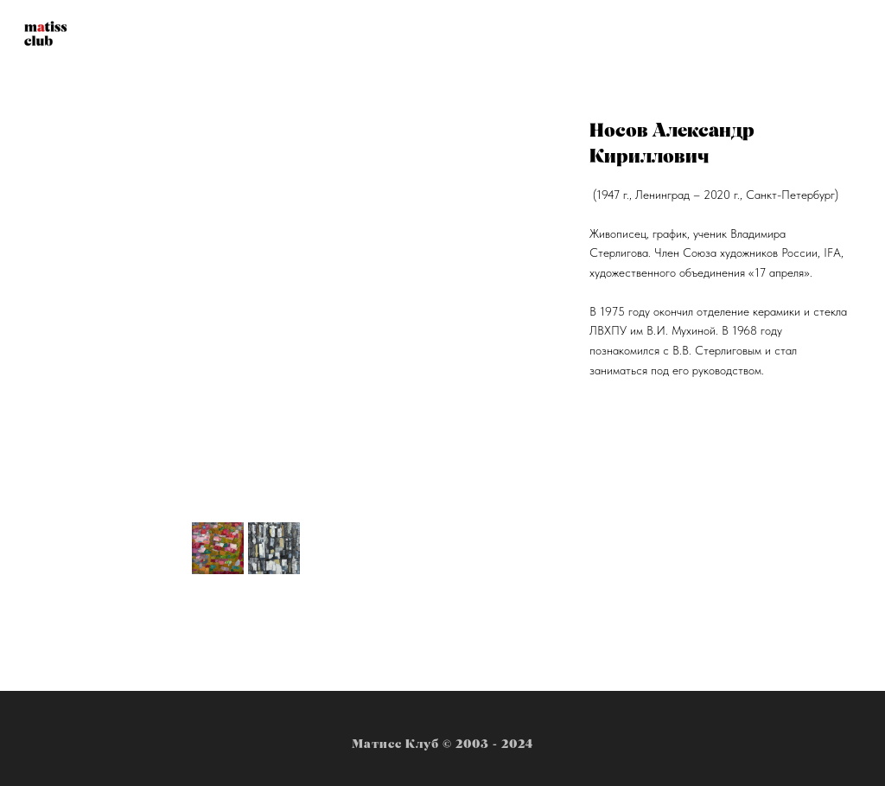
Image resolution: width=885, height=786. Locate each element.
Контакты (648, 35)
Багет (567, 35)
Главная (230, 35)
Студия (497, 35)
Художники (406, 35)
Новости (312, 35)
